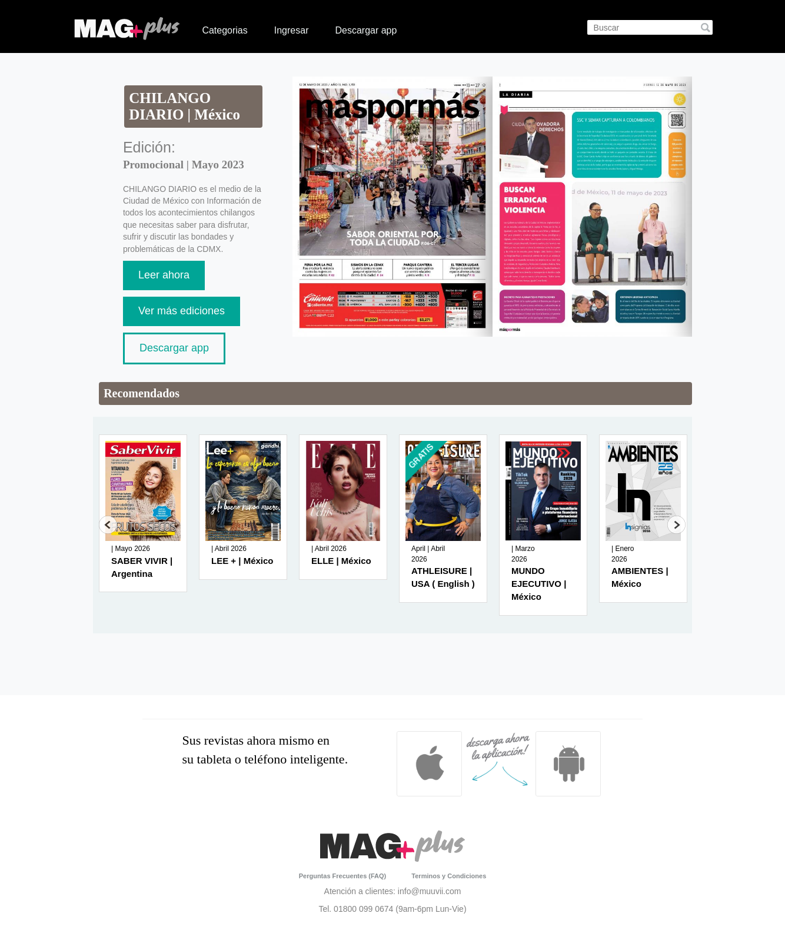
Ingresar (291, 30)
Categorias (224, 30)
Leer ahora (163, 275)
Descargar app (366, 30)
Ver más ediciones (181, 311)
